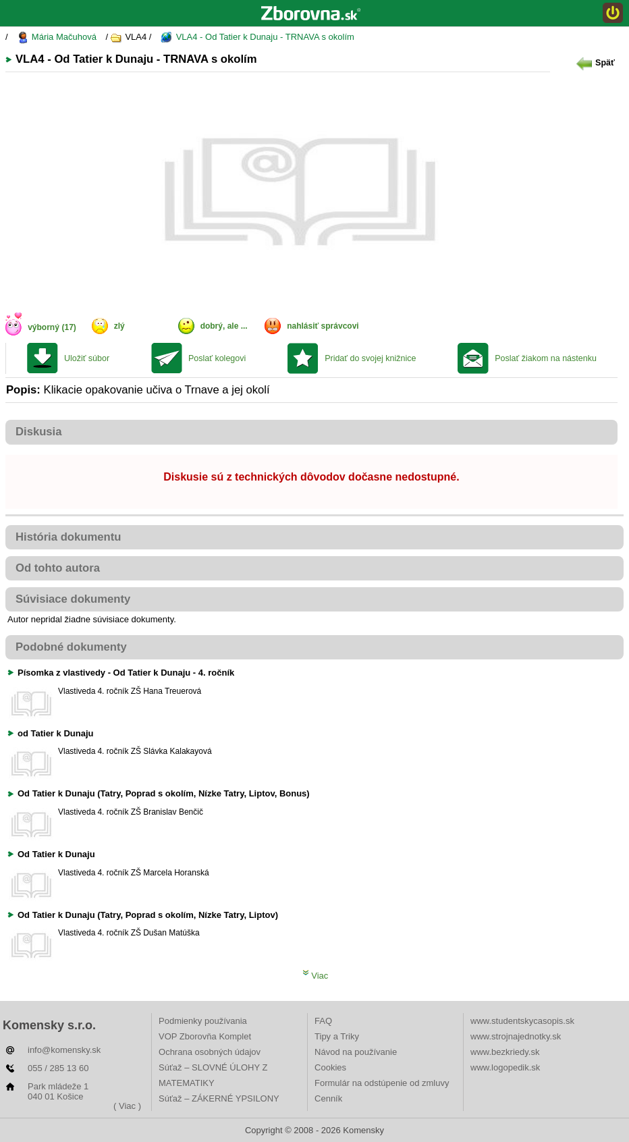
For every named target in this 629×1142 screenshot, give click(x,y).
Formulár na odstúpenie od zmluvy (381, 1083)
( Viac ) (127, 1106)
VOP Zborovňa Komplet (205, 1036)
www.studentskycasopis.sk (522, 1021)
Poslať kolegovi (217, 358)
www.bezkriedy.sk (504, 1052)
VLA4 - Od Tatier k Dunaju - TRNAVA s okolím (257, 37)
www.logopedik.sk (505, 1067)
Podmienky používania (203, 1021)
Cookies (330, 1067)
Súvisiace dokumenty (73, 599)
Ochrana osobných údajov (210, 1052)
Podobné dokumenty (71, 647)
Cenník (328, 1098)
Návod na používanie (355, 1052)
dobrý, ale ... (224, 326)
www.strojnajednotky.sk (515, 1036)
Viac (315, 976)
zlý (119, 326)
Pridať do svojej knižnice (370, 358)
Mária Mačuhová (57, 37)
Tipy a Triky (336, 1036)
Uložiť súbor (86, 358)
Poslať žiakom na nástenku (546, 358)
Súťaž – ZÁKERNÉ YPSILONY (219, 1098)
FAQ (323, 1021)
